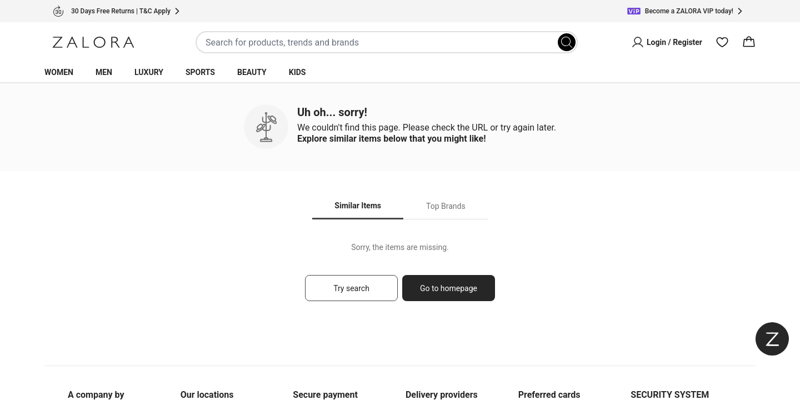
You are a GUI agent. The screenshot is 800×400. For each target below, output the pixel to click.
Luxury (148, 72)
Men (104, 72)
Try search (351, 288)
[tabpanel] (400, 277)
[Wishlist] (722, 42)
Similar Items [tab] (357, 205)
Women (58, 72)
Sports (200, 72)
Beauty (252, 72)
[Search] (567, 42)
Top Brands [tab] (446, 206)
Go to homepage (448, 288)
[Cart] (749, 42)
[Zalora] (93, 42)
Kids (297, 72)
